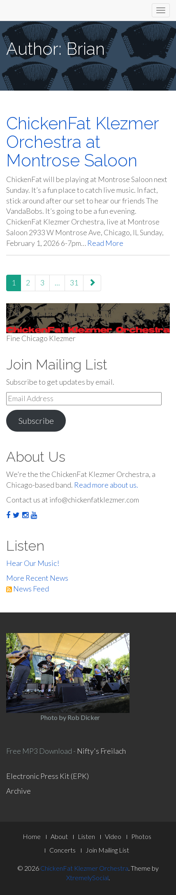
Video (113, 836)
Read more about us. (106, 484)
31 (74, 282)
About (59, 836)
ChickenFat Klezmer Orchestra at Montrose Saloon (82, 142)
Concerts (62, 850)
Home (32, 836)
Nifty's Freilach (101, 750)
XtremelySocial (87, 877)
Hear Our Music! (32, 563)
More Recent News (37, 577)
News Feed (27, 588)
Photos (141, 836)
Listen (86, 836)
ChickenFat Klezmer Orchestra (84, 868)
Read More (105, 243)
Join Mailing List (107, 850)
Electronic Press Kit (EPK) (47, 775)
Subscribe (36, 420)
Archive (18, 790)
